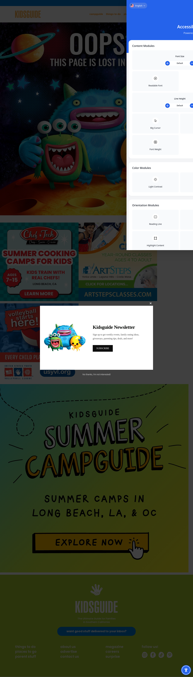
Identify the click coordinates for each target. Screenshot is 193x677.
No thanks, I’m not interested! (96, 374)
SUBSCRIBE (102, 348)
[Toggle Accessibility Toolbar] (186, 670)
